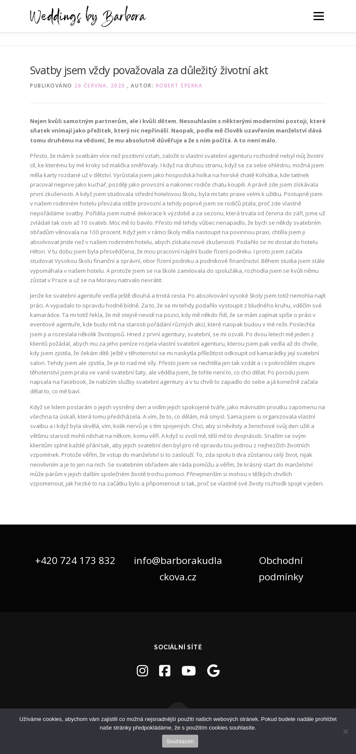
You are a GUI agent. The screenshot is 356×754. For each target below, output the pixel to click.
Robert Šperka (179, 85)
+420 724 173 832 (75, 560)
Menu (318, 16)
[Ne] (345, 731)
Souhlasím (180, 741)
